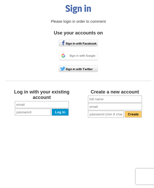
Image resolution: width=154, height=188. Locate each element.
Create (133, 114)
